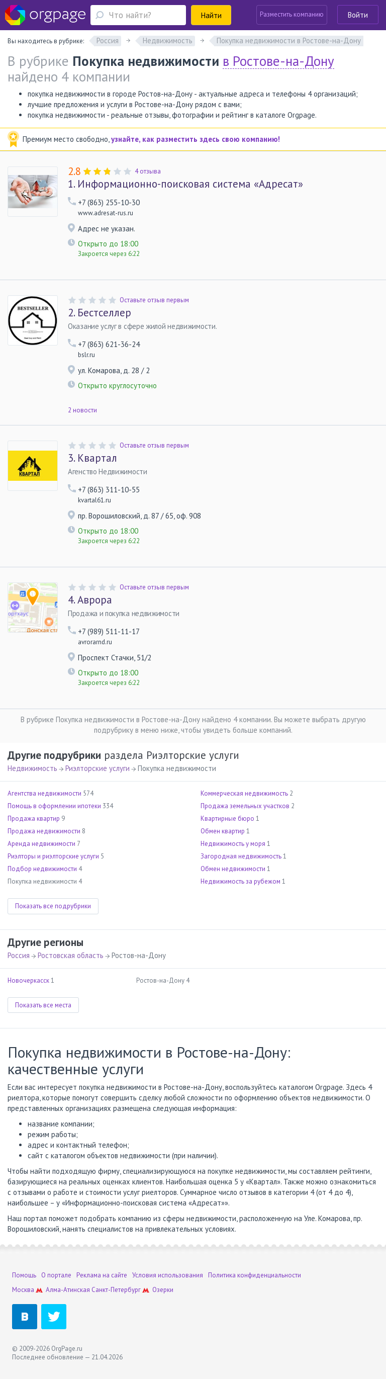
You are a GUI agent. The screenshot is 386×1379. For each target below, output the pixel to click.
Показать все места (43, 1005)
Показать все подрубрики (53, 906)
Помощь (24, 1275)
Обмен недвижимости (233, 869)
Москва (23, 1289)
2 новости (82, 410)
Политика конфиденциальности (254, 1275)
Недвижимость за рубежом (240, 881)
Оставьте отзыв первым (154, 300)
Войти (358, 15)
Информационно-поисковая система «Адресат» (185, 184)
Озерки (162, 1289)
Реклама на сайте (101, 1275)
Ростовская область (71, 955)
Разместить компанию (292, 14)
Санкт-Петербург (116, 1289)
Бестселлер (99, 312)
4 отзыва (148, 171)
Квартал (92, 458)
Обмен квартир (223, 831)
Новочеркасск (28, 980)
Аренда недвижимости (41, 843)
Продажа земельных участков (245, 806)
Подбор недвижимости (42, 869)
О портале (56, 1275)
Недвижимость (32, 768)
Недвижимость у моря (233, 843)
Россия (19, 955)
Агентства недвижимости (44, 793)
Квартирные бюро (227, 818)
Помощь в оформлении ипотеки (54, 806)
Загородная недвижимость (241, 856)
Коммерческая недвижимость (244, 793)
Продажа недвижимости (44, 831)
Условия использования (167, 1275)
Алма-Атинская (68, 1289)
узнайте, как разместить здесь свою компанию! (195, 139)
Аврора (90, 600)
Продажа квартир (34, 818)
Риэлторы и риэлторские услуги (53, 856)
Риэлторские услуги (97, 768)
